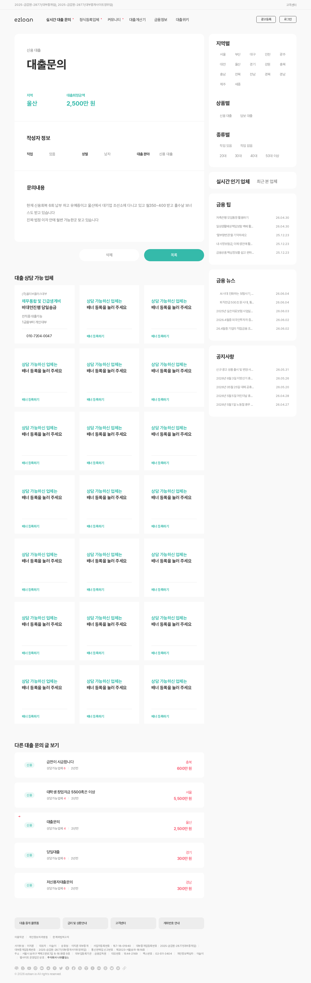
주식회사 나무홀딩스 (162, 954)
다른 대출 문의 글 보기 (37, 745)
